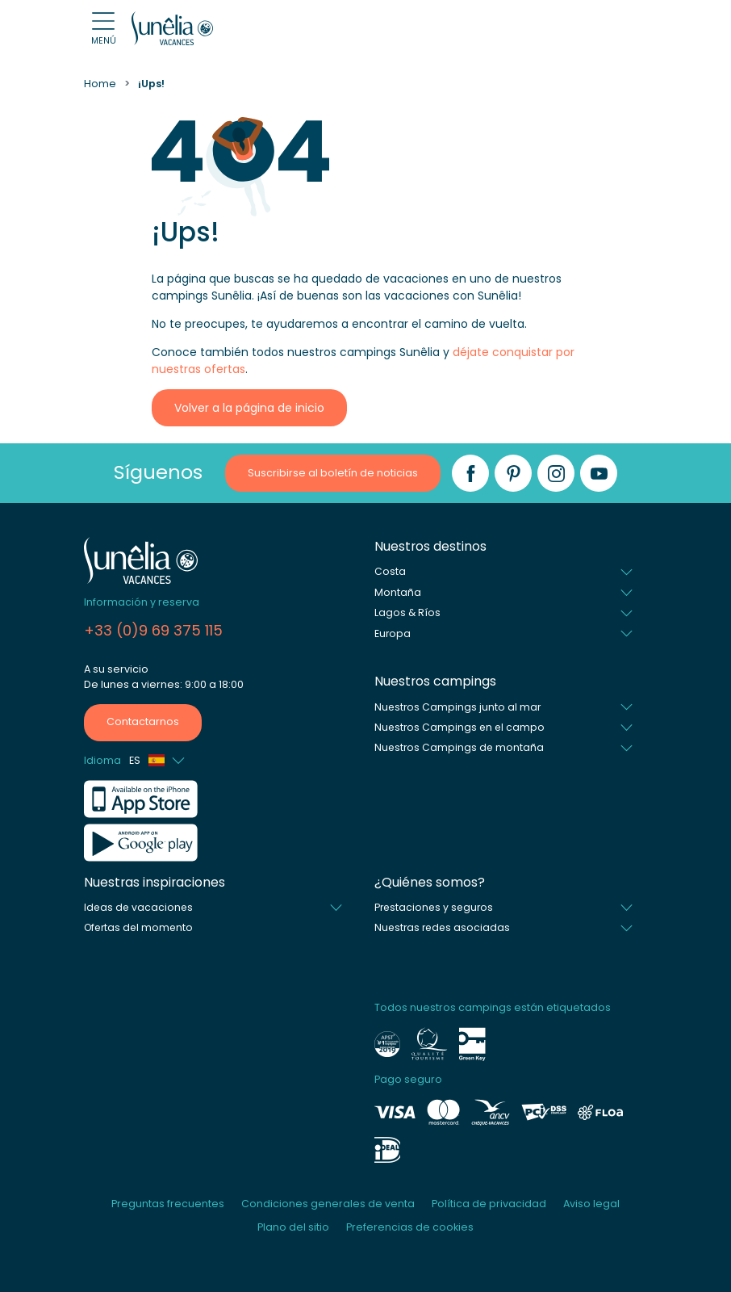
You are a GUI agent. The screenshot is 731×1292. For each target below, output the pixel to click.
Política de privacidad (489, 1203)
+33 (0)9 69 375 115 (153, 630)
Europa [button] (392, 633)
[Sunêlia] (172, 28)
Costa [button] (390, 571)
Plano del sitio (293, 1227)
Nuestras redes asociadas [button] (442, 927)
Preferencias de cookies (410, 1227)
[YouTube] (598, 473)
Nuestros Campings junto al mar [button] (457, 707)
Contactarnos (143, 721)
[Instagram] (555, 473)
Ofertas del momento (138, 927)
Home (100, 83)
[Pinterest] (513, 473)
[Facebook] (470, 473)
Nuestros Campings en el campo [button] (459, 727)
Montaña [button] (397, 592)
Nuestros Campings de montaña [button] (459, 747)
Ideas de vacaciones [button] (138, 907)
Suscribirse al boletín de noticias (333, 473)
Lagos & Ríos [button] (407, 612)
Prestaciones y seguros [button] (433, 907)
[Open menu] (103, 28)
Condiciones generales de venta (328, 1203)
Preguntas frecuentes (167, 1203)
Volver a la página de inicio (249, 408)
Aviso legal (591, 1203)
